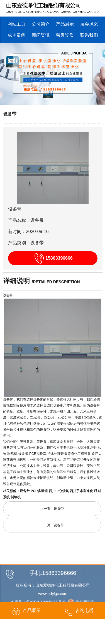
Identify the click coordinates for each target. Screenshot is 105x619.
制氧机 (16, 497)
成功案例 (16, 35)
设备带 (9, 113)
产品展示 (65, 24)
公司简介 (41, 24)
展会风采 (89, 24)
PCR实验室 (39, 491)
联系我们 (89, 35)
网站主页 (16, 24)
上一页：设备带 (52, 509)
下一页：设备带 (52, 525)
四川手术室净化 (81, 491)
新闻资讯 (41, 35)
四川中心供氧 (59, 491)
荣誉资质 (65, 35)
